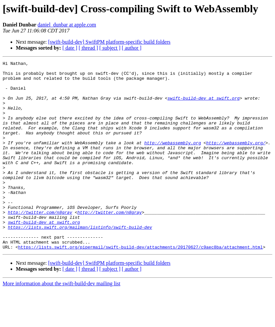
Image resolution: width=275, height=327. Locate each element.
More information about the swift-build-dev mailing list (61, 321)
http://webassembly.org (172, 160)
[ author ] (132, 48)
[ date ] (69, 48)
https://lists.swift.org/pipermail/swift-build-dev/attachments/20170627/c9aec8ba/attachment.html (140, 285)
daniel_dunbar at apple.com (67, 24)
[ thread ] (88, 48)
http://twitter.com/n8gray (40, 243)
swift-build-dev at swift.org (203, 106)
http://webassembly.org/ (235, 160)
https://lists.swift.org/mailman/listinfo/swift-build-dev (80, 261)
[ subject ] (109, 48)
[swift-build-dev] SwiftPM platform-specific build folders (109, 42)
